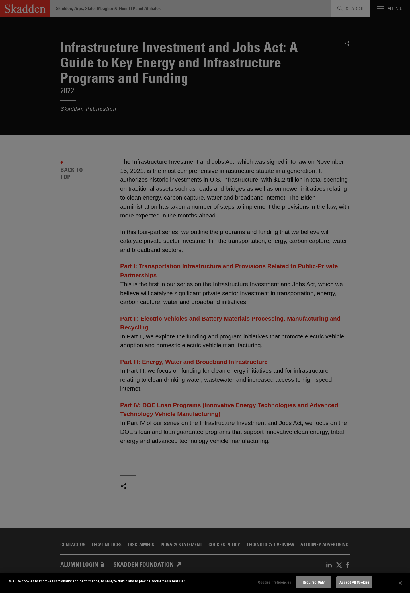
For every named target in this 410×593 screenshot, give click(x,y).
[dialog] (205, 583)
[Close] (400, 583)
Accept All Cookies (354, 582)
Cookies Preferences (274, 582)
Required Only (314, 582)
